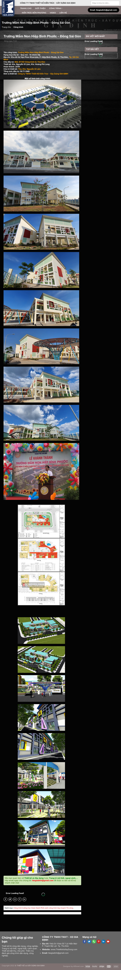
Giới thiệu (40, 8)
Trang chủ (26, 8)
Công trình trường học (22, 908)
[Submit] (117, 3)
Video (53, 12)
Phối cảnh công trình (49, 908)
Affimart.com (78, 966)
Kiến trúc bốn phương (34, 12)
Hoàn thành (36, 908)
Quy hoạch (61, 908)
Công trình (56, 8)
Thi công (69, 908)
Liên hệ (63, 12)
